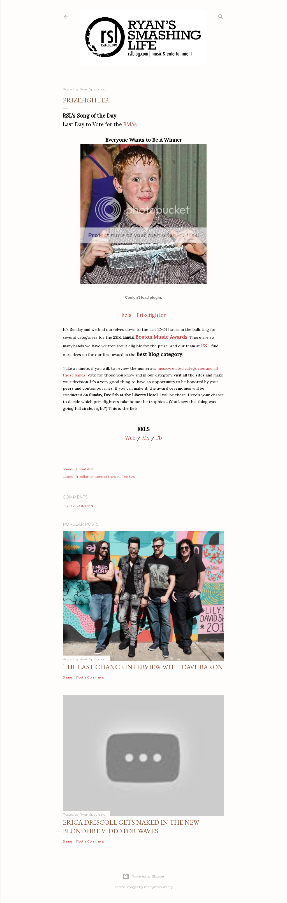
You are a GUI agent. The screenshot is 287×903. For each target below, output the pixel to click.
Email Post (85, 469)
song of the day (108, 476)
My (146, 438)
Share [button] (67, 469)
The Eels (128, 476)
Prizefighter (84, 476)
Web (130, 438)
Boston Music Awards (161, 337)
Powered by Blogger (143, 876)
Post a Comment (79, 506)
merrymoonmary (158, 887)
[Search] (220, 15)
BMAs (130, 124)
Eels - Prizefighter (143, 315)
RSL (205, 345)
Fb (159, 438)
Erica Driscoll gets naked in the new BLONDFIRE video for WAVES (131, 826)
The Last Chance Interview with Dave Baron (143, 667)
